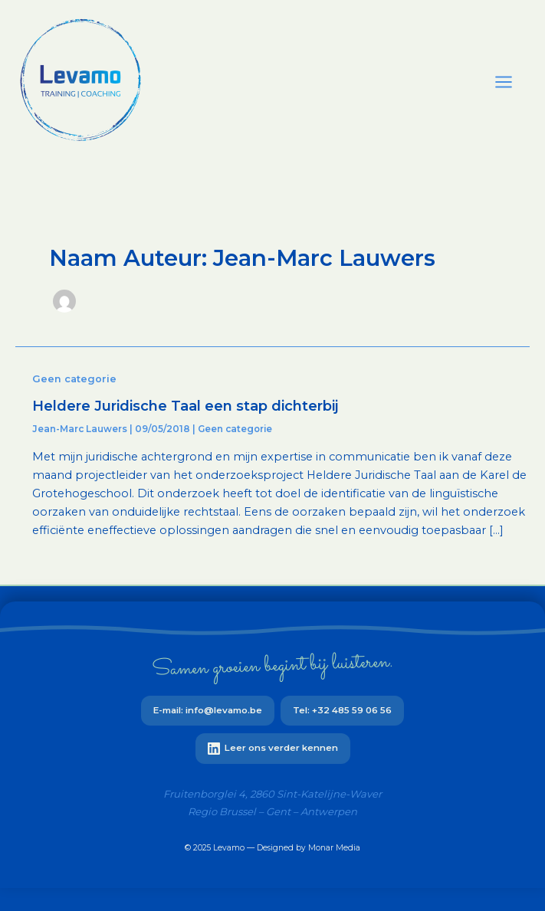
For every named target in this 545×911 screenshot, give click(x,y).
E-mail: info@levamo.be (207, 710)
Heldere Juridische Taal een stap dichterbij (185, 406)
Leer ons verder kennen (273, 748)
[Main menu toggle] (503, 82)
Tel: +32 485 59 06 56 (342, 710)
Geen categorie (74, 379)
